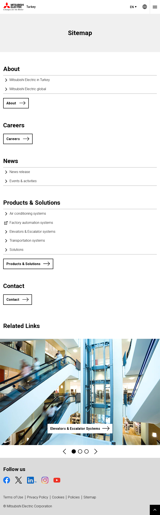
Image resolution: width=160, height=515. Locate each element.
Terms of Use (13, 497)
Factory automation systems (31, 223)
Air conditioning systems (28, 213)
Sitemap (90, 497)
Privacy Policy (37, 497)
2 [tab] (80, 451)
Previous (65, 451)
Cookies (58, 497)
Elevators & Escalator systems (32, 232)
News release (20, 172)
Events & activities (23, 181)
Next (95, 451)
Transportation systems (27, 240)
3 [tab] (86, 451)
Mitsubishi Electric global (28, 89)
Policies (74, 497)
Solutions (16, 250)
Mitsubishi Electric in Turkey (30, 80)
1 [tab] (74, 451)
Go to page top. (155, 510)
